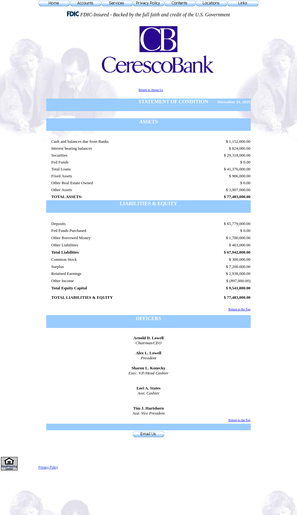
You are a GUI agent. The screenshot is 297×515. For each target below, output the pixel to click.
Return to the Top (239, 309)
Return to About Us (150, 90)
